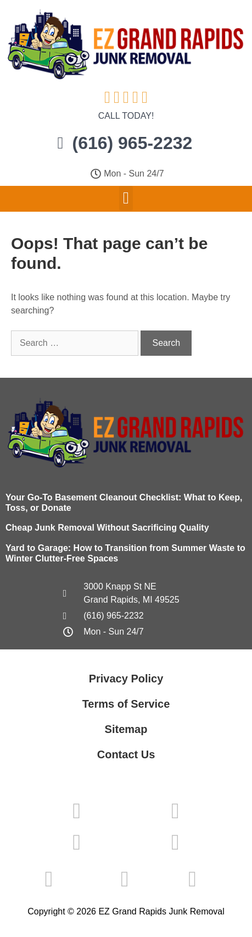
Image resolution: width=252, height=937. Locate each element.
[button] (126, 198)
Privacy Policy (126, 679)
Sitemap (126, 729)
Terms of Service (126, 704)
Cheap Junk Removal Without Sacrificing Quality (107, 527)
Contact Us (126, 754)
